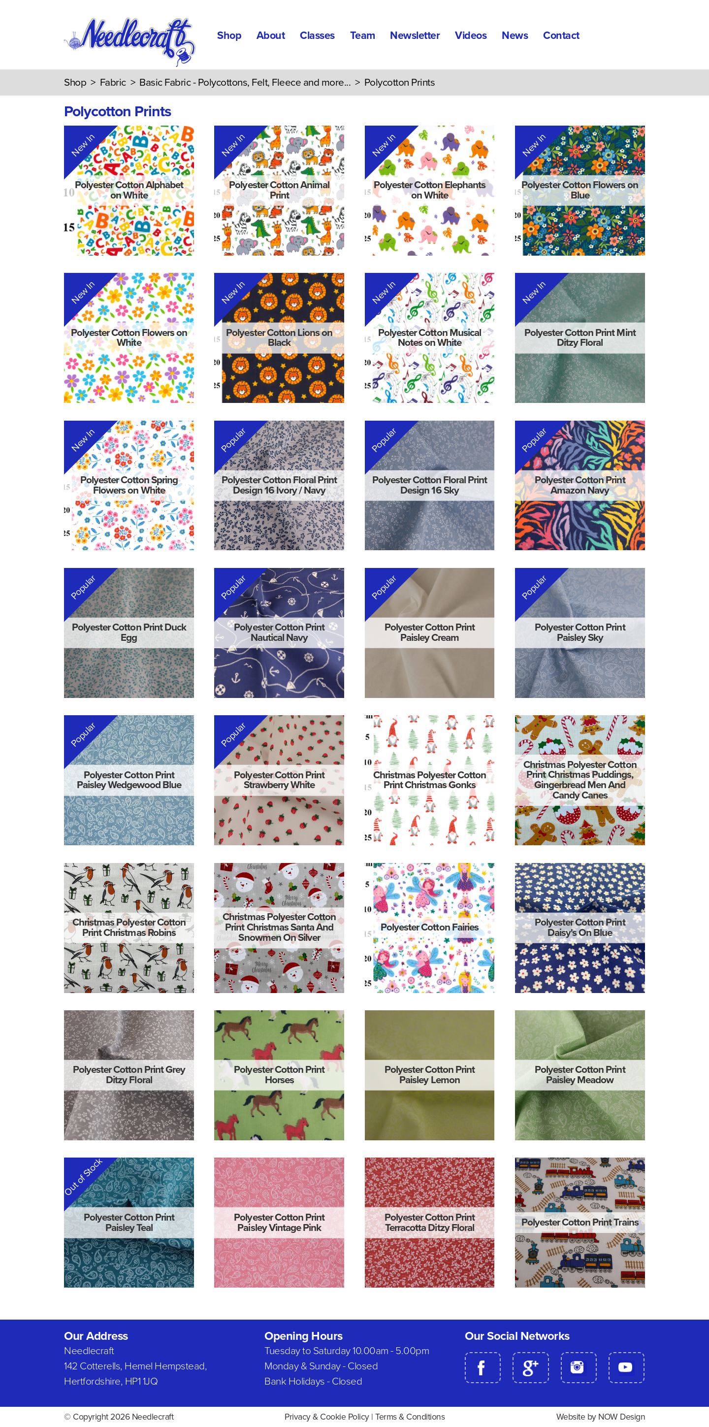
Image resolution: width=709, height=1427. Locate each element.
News (515, 35)
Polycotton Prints (399, 82)
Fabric (113, 82)
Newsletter (415, 35)
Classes (317, 35)
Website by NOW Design (600, 1417)
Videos (470, 35)
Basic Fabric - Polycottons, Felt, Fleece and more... (245, 82)
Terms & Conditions (410, 1417)
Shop (229, 35)
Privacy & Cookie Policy (327, 1417)
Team (362, 35)
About (271, 35)
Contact (561, 35)
